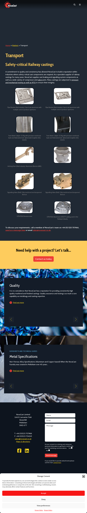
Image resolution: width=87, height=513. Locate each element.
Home (7, 45)
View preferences (43, 506)
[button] (83, 476)
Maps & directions (23, 442)
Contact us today (43, 259)
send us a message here (15, 230)
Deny (43, 499)
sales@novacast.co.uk (42, 230)
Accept (43, 493)
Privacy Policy (39, 510)
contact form (57, 462)
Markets (15, 45)
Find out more (18, 302)
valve (40, 80)
